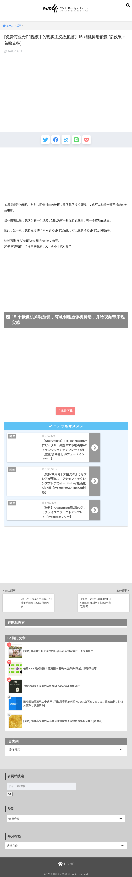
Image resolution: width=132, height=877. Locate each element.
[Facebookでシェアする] (54, 140)
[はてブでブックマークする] (66, 140)
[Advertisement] (66, 176)
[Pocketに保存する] (90, 140)
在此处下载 (65, 412)
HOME (66, 863)
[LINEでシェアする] (78, 140)
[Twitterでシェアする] (42, 140)
